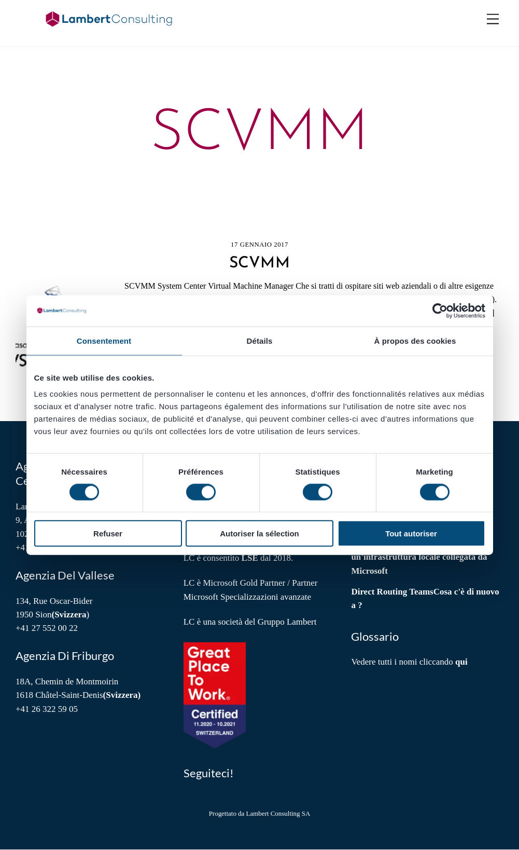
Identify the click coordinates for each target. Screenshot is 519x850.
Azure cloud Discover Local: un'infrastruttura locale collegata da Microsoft (419, 557)
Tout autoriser (411, 533)
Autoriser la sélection (259, 533)
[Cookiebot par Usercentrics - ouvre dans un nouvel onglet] (440, 310)
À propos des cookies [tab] (415, 340)
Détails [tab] (260, 340)
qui (461, 662)
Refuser (107, 533)
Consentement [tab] (104, 340)
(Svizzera (68, 615)
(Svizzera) (122, 695)
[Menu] (492, 19)
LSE (250, 558)
